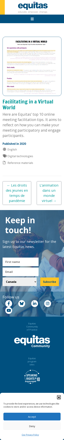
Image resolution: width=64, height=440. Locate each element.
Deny (32, 426)
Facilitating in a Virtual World (28, 104)
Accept (32, 416)
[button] (59, 397)
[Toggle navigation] (32, 19)
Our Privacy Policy (30, 434)
